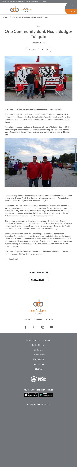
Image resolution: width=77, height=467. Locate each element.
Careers (38, 319)
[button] (71, 6)
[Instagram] (42, 327)
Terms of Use (38, 364)
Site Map (38, 369)
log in (72, 11)
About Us (10, 17)
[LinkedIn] (34, 327)
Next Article (38, 279)
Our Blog (17, 17)
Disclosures (38, 349)
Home (5, 17)
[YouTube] (51, 327)
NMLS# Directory (38, 345)
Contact (27, 319)
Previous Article (38, 272)
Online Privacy (38, 354)
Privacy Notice (38, 359)
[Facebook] (26, 327)
